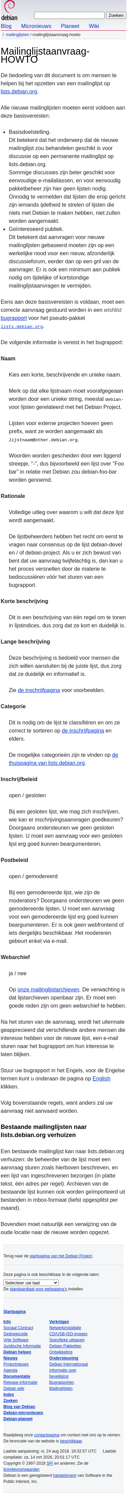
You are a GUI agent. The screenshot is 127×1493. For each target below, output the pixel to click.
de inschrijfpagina (39, 690)
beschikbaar (71, 1441)
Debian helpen (17, 1352)
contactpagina (47, 1435)
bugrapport (14, 318)
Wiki (94, 26)
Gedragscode (15, 1334)
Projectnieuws (16, 1364)
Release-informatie (20, 1382)
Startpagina (14, 1311)
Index (8, 1394)
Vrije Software (15, 1340)
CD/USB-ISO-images (68, 1334)
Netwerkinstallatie (65, 1327)
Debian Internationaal (68, 1364)
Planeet (70, 26)
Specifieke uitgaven (67, 1340)
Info (7, 1321)
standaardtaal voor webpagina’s (38, 1289)
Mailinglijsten (17, 34)
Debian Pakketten (65, 1346)
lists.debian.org (19, 91)
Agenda (10, 1370)
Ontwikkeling (60, 1352)
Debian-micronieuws (23, 1412)
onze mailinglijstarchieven (48, 989)
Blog (6, 26)
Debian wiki (13, 1388)
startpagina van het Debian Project (60, 1256)
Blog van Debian (19, 1406)
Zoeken (10, 1400)
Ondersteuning (63, 1358)
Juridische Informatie (22, 1346)
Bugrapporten (61, 1382)
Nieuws (10, 1358)
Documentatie (16, 1376)
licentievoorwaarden (21, 1469)
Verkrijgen (59, 1321)
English (101, 1078)
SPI (50, 1463)
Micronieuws (36, 26)
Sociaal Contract (18, 1327)
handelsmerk (65, 1475)
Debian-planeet (18, 1418)
